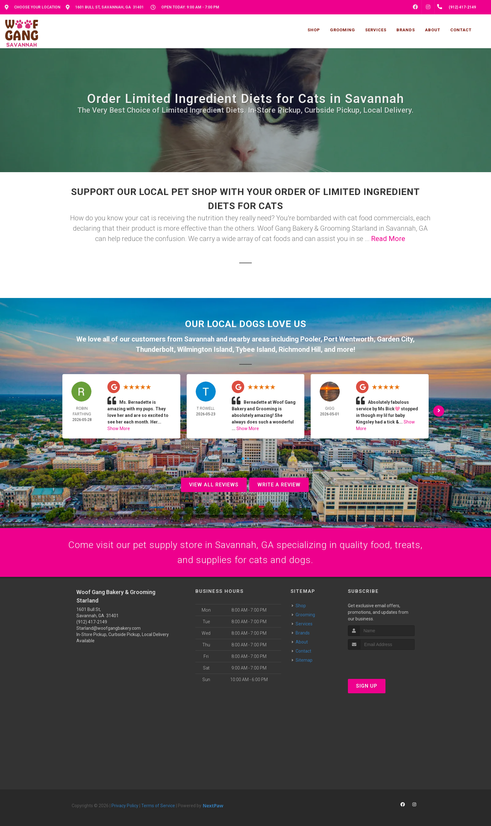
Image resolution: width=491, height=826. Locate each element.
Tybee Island (255, 349)
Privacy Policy (124, 805)
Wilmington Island (204, 349)
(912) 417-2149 (91, 621)
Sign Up (366, 686)
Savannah (199, 339)
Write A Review (279, 485)
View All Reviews (214, 485)
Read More (388, 239)
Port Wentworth (349, 339)
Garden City (395, 339)
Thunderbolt (155, 349)
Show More (118, 428)
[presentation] (381, 661)
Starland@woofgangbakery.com (108, 628)
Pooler (310, 339)
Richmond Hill (300, 349)
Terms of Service (158, 805)
